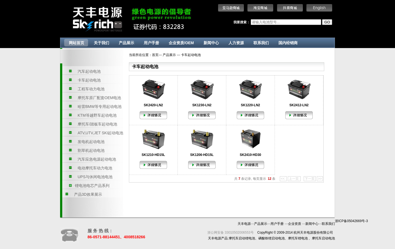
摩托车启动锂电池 (242, 238)
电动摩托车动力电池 (95, 168)
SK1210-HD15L (153, 155)
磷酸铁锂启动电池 (271, 238)
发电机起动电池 (91, 141)
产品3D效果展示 (88, 194)
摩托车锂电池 (298, 238)
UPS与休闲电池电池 (95, 177)
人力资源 (236, 43)
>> (320, 179)
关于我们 (101, 43)
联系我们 (261, 43)
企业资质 (295, 224)
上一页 (294, 179)
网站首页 (76, 43)
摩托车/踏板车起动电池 (97, 124)
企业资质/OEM (181, 43)
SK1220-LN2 (250, 105)
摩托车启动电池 (323, 238)
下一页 (310, 179)
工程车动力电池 (91, 89)
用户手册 (151, 43)
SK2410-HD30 (250, 155)
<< (283, 179)
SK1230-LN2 (201, 105)
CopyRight (265, 232)
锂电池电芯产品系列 (92, 185)
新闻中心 (211, 43)
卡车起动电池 (89, 80)
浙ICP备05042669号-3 (351, 221)
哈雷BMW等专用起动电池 (100, 106)
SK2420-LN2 (153, 105)
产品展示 (126, 43)
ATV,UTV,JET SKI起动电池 (100, 133)
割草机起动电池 (91, 150)
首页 (155, 55)
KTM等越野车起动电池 (97, 115)
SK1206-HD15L (201, 155)
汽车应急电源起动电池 (97, 159)
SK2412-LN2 (299, 105)
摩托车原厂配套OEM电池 (99, 98)
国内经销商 (288, 43)
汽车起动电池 (89, 71)
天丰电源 (244, 224)
